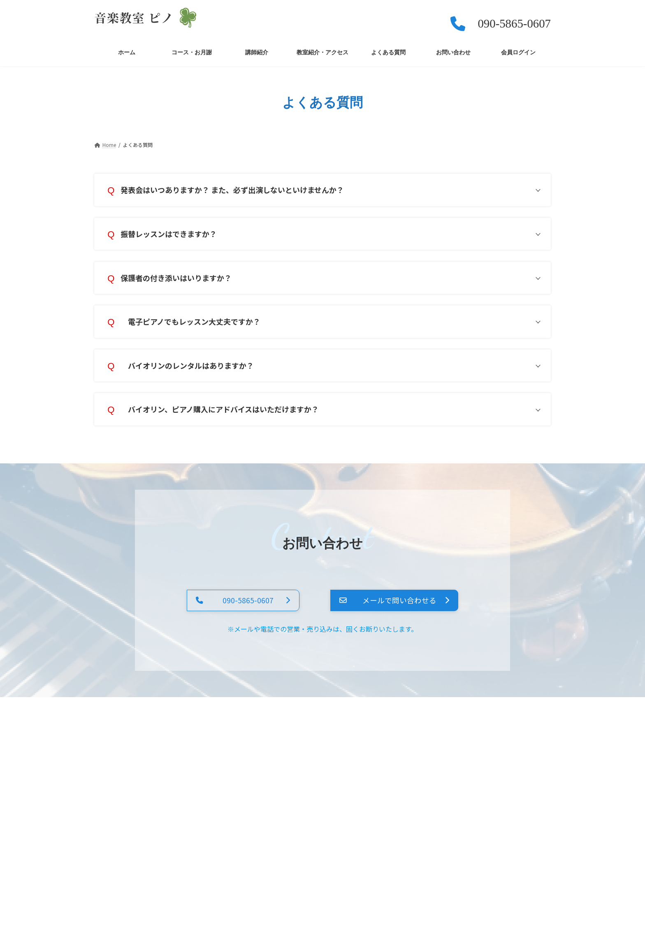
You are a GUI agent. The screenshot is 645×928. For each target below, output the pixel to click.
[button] (236, 610)
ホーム (112, 715)
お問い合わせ (384, 715)
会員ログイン (438, 715)
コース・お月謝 (160, 715)
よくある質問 (330, 715)
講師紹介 (211, 715)
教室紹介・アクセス (267, 715)
